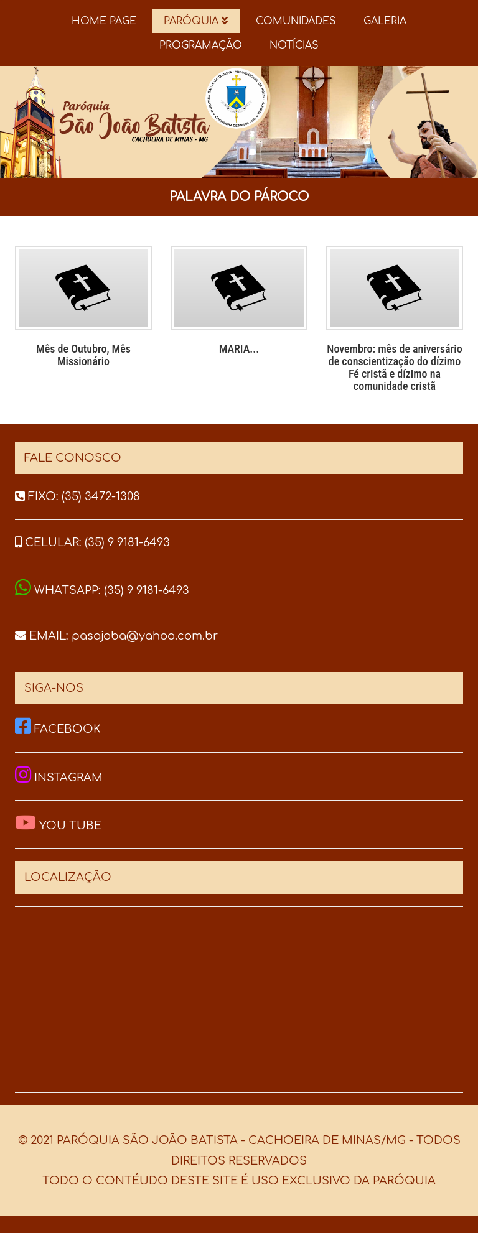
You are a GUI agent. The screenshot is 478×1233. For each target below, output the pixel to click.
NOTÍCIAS (294, 45)
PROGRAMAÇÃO (200, 45)
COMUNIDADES (296, 21)
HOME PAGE (104, 21)
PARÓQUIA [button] (196, 21)
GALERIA (384, 21)
